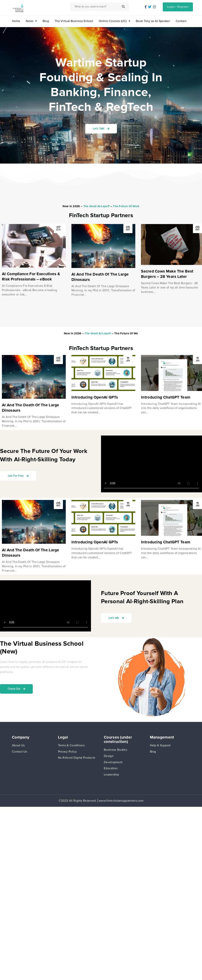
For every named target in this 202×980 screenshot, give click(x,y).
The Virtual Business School (74, 21)
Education (111, 768)
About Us (18, 745)
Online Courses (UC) (113, 21)
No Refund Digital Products (76, 758)
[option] (34, 260)
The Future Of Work (126, 206)
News (29, 21)
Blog (46, 21)
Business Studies (115, 750)
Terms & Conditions (71, 745)
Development (113, 762)
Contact (181, 21)
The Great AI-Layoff (96, 206)
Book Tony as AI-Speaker (153, 21)
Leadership (111, 774)
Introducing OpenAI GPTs (94, 397)
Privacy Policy (67, 752)
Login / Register (178, 7)
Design (109, 756)
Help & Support (160, 745)
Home (16, 21)
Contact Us (19, 752)
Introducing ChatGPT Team (165, 397)
